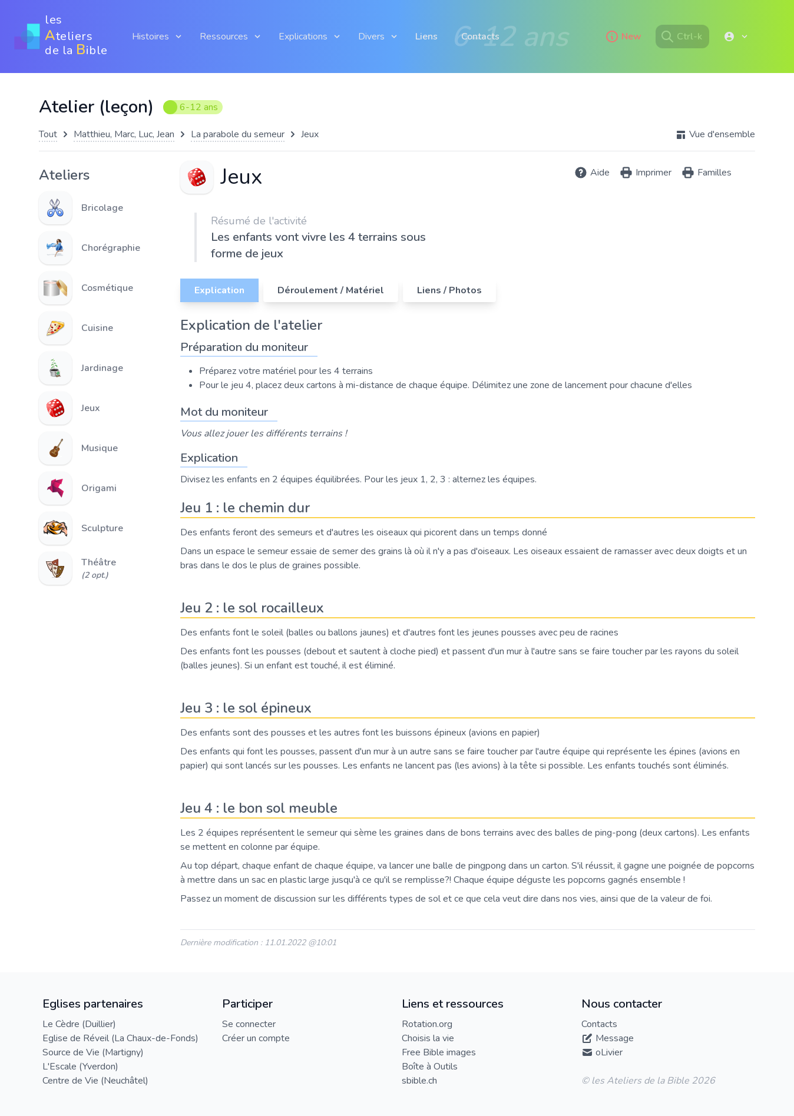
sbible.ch (419, 1080)
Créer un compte (256, 1038)
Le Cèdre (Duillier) (79, 1024)
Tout (48, 134)
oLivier (609, 1052)
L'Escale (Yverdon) (80, 1066)
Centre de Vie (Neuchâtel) (95, 1080)
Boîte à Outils (430, 1066)
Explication (219, 290)
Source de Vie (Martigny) (93, 1052)
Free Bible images (439, 1052)
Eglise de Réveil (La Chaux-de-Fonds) (120, 1038)
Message (615, 1038)
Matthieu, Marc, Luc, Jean (124, 134)
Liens (426, 36)
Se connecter (249, 1024)
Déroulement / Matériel (330, 290)
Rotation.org (427, 1024)
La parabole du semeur (237, 134)
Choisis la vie (428, 1038)
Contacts (480, 36)
